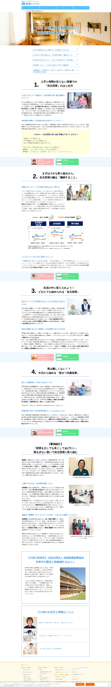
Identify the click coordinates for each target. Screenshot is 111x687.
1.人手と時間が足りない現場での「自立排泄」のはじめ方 (50, 50)
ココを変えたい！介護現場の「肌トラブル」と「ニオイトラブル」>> (50, 151)
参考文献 (74, 671)
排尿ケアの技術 (43, 673)
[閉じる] (108, 684)
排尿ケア (41, 669)
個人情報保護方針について (77, 674)
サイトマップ (74, 676)
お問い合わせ (74, 679)
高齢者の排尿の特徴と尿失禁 (45, 671)
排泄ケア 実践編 (43, 7)
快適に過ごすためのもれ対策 (29, 681)
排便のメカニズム (43, 679)
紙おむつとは (26, 676)
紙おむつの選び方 (27, 678)
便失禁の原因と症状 (44, 678)
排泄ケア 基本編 (27, 7)
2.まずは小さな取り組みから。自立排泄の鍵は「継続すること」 (52, 55)
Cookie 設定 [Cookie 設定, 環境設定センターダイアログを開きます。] (80, 684)
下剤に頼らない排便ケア (45, 681)
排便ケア (41, 675)
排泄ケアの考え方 (26, 669)
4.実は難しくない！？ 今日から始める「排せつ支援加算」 (51, 65)
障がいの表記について (76, 681)
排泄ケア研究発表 (59, 679)
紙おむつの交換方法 (28, 680)
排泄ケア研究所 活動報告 (60, 681)
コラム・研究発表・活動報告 (80, 7)
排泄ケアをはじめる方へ (27, 672)
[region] (55, 684)
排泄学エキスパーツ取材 (60, 676)
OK (90, 684)
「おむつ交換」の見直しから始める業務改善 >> (43, 149)
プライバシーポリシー (9, 685)
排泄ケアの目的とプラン (60, 669)
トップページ (26, 665)
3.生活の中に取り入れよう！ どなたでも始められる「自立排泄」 (53, 60)
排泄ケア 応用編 (60, 7)
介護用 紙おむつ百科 (27, 674)
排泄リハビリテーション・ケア (62, 672)
